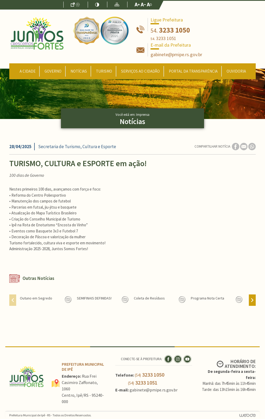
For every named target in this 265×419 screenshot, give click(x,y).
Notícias (78, 71)
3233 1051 (163, 38)
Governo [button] (53, 71)
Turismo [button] (104, 71)
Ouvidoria (236, 71)
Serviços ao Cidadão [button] (140, 71)
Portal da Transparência (193, 71)
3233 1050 (170, 29)
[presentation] (12, 300)
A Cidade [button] (28, 71)
